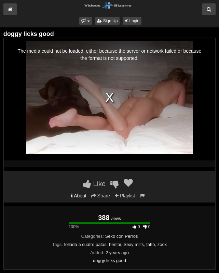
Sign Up (107, 20)
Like (94, 183)
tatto (150, 244)
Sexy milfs (134, 244)
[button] (85, 21)
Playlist (125, 195)
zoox (162, 244)
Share (100, 195)
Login (132, 20)
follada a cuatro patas (85, 244)
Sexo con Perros (121, 236)
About (78, 195)
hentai (115, 244)
